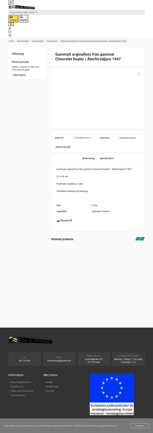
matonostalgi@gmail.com (59, 360)
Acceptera (139, 425)
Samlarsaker (38, 41)
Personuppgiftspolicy (21, 382)
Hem (11, 41)
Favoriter (50, 391)
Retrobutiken (23, 41)
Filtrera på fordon (27, 62)
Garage (49, 382)
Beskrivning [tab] (88, 158)
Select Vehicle (19, 75)
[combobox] (76, 12)
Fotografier (52, 41)
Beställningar (52, 386)
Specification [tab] (107, 158)
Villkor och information (22, 391)
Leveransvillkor (18, 395)
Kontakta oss (17, 386)
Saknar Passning (63, 147)
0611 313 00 (24, 360)
